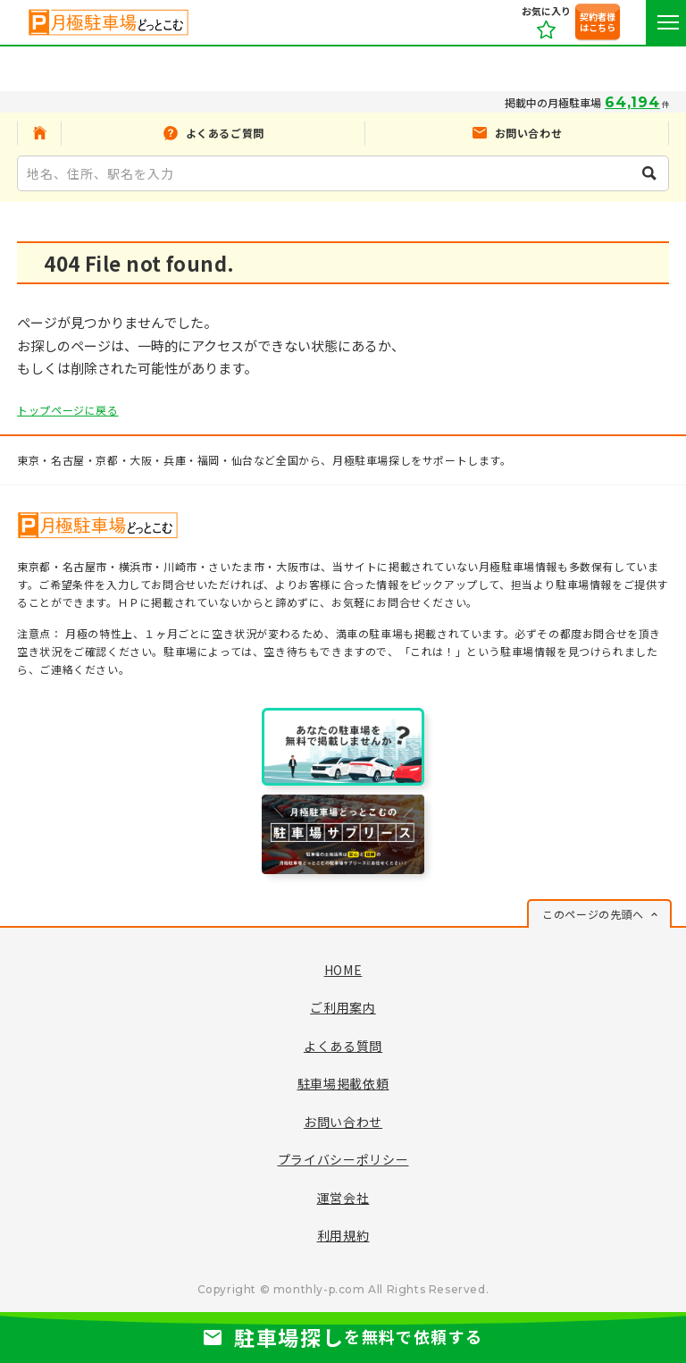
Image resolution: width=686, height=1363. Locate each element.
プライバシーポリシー (343, 1159)
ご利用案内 (343, 1007)
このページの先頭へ (592, 913)
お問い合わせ (343, 1122)
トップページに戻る (67, 409)
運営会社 (343, 1198)
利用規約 (343, 1235)
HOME (343, 970)
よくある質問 (343, 1046)
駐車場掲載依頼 (343, 1083)
